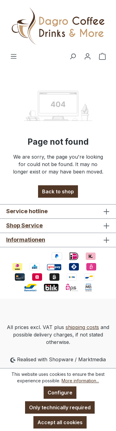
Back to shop (58, 191)
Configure (60, 392)
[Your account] (87, 56)
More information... (80, 380)
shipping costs (82, 327)
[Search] (72, 56)
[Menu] (13, 56)
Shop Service (24, 225)
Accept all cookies (60, 422)
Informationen (25, 239)
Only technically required (60, 407)
